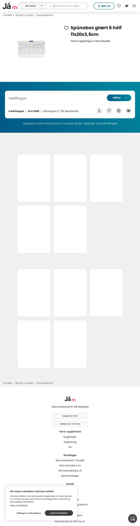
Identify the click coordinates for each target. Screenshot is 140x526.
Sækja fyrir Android (70, 423)
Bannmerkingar (70, 476)
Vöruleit (7, 15)
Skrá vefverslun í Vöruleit (70, 460)
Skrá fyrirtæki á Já (70, 465)
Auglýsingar (70, 437)
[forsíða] (10, 6)
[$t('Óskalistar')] (119, 6)
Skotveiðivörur (45, 15)
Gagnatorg (70, 442)
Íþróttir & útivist (24, 15)
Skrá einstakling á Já (70, 470)
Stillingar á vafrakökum (29, 513)
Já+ (70, 447)
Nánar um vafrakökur (19, 505)
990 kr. (117, 97)
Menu (134, 6)
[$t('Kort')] (126, 6)
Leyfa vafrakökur (59, 513)
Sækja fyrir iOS (70, 415)
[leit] (67, 6)
